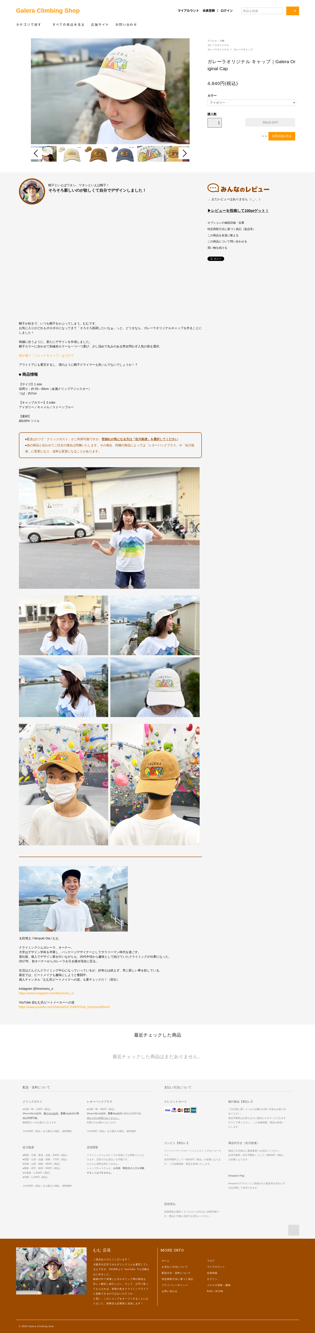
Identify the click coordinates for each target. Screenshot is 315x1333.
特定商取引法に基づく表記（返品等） (231, 229)
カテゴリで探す (31, 24)
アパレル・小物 (215, 40)
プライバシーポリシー (175, 1285)
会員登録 (209, 10)
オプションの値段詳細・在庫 (225, 222)
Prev (36, 153)
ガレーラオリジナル (218, 45)
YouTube (130, 1269)
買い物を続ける (217, 247)
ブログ (211, 1260)
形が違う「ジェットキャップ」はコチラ (46, 355)
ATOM (219, 1291)
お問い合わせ (126, 24)
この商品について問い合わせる (227, 241)
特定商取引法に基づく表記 (177, 1279)
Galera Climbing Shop (48, 10)
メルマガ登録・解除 (219, 1285)
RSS (210, 1291)
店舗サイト (100, 24)
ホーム (166, 1260)
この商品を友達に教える (223, 235)
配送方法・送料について (176, 1273)
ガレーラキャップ (243, 49)
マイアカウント (188, 10)
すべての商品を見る (68, 24)
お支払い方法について (175, 1266)
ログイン (227, 10)
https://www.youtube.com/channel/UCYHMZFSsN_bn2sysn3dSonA (64, 1007)
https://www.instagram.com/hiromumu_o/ (46, 993)
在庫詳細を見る (282, 136)
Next (184, 153)
